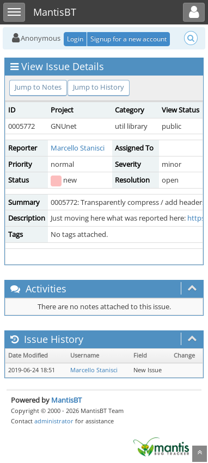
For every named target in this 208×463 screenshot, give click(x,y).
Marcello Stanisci (78, 148)
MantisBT (66, 400)
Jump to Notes (38, 87)
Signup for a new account (128, 38)
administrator (54, 421)
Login (75, 38)
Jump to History (98, 87)
